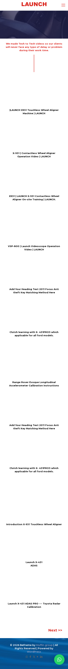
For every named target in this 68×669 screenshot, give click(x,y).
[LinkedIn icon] (41, 656)
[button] (59, 659)
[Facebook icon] (30, 656)
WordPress (34, 651)
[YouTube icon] (37, 656)
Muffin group (44, 645)
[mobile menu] (63, 5)
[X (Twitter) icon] (34, 656)
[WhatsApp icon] (27, 656)
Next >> (55, 630)
